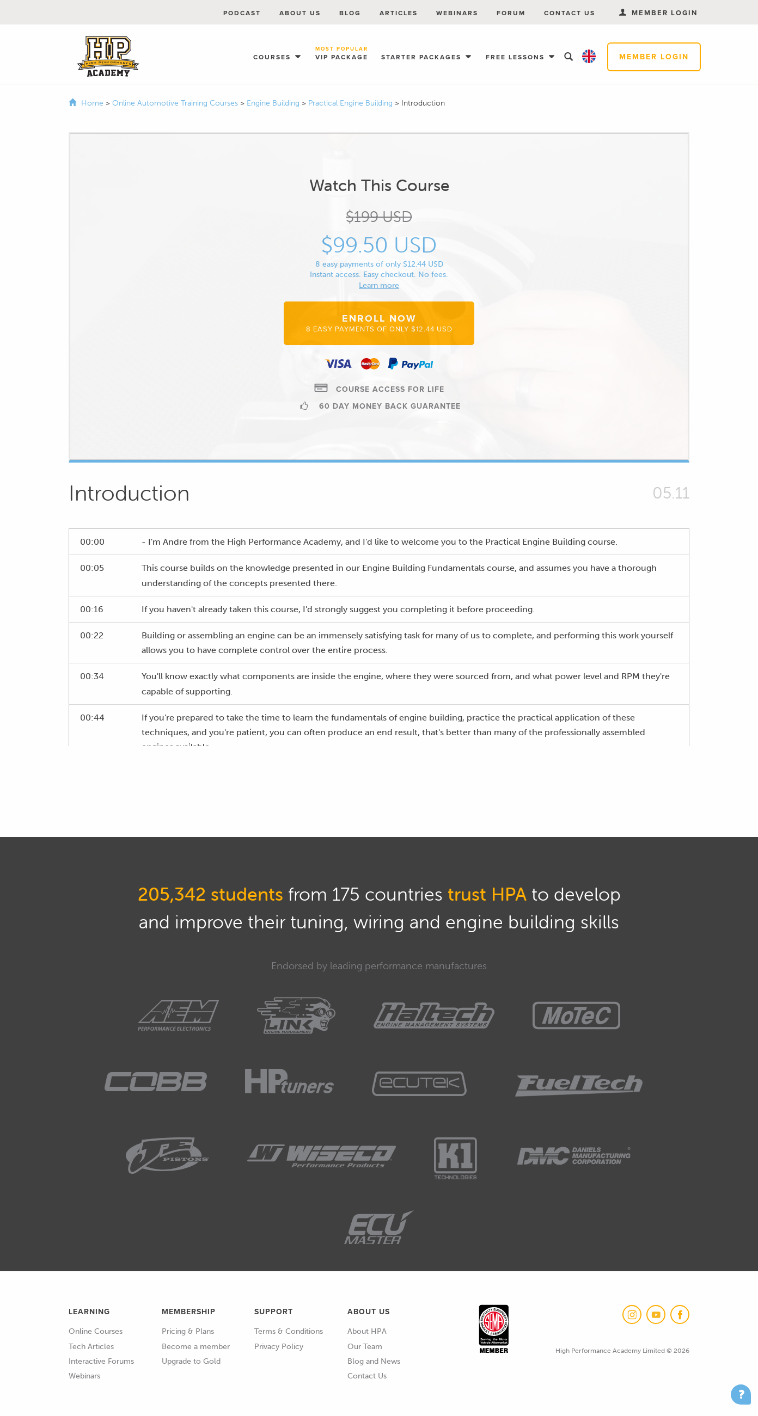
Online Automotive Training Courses (176, 103)
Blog (350, 13)
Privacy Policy (278, 1346)
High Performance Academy (108, 56)
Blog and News (373, 1361)
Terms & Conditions (288, 1331)
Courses (273, 57)
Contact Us (569, 13)
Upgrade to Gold (191, 1361)
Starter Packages (422, 57)
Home (92, 103)
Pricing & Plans (188, 1331)
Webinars (457, 13)
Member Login (654, 57)
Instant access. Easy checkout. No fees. (379, 274)
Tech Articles (91, 1346)
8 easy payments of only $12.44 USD (379, 264)
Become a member (196, 1346)
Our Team (364, 1346)
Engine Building (274, 103)
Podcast (242, 13)
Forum (511, 13)
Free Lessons (516, 57)
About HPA (367, 1331)
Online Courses (96, 1331)
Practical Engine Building (351, 103)
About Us (300, 13)
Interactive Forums (101, 1361)
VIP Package (341, 54)
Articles (399, 13)
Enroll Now (379, 322)
